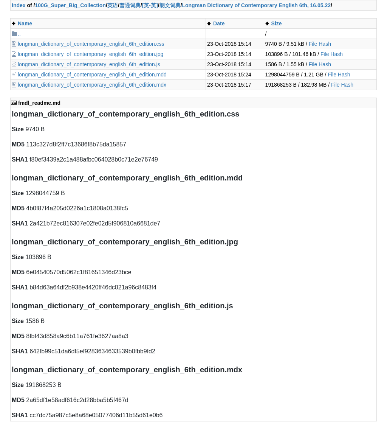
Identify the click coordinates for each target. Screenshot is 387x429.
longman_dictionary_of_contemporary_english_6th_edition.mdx (92, 85)
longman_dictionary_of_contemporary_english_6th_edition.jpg (90, 54)
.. (19, 34)
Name (25, 23)
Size (276, 23)
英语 (112, 5)
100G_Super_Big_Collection (70, 5)
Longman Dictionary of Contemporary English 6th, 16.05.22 (256, 5)
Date (218, 23)
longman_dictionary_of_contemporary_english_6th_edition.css (91, 44)
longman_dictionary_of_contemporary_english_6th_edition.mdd (92, 75)
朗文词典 (170, 5)
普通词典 (130, 5)
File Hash (320, 44)
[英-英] (150, 5)
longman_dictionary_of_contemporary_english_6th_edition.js (89, 64)
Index (19, 5)
